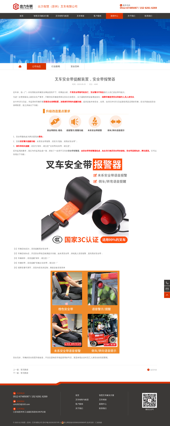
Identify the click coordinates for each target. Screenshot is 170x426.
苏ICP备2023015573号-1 (51, 422)
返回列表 (153, 372)
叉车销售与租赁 (62, 16)
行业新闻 (55, 66)
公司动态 (36, 66)
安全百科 (75, 66)
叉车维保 (80, 16)
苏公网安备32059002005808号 (74, 422)
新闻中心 (114, 16)
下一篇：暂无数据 (20, 375)
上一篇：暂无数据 (20, 371)
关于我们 (131, 16)
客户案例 (97, 16)
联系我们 (148, 16)
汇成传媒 (98, 422)
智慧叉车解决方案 (41, 16)
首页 (21, 16)
